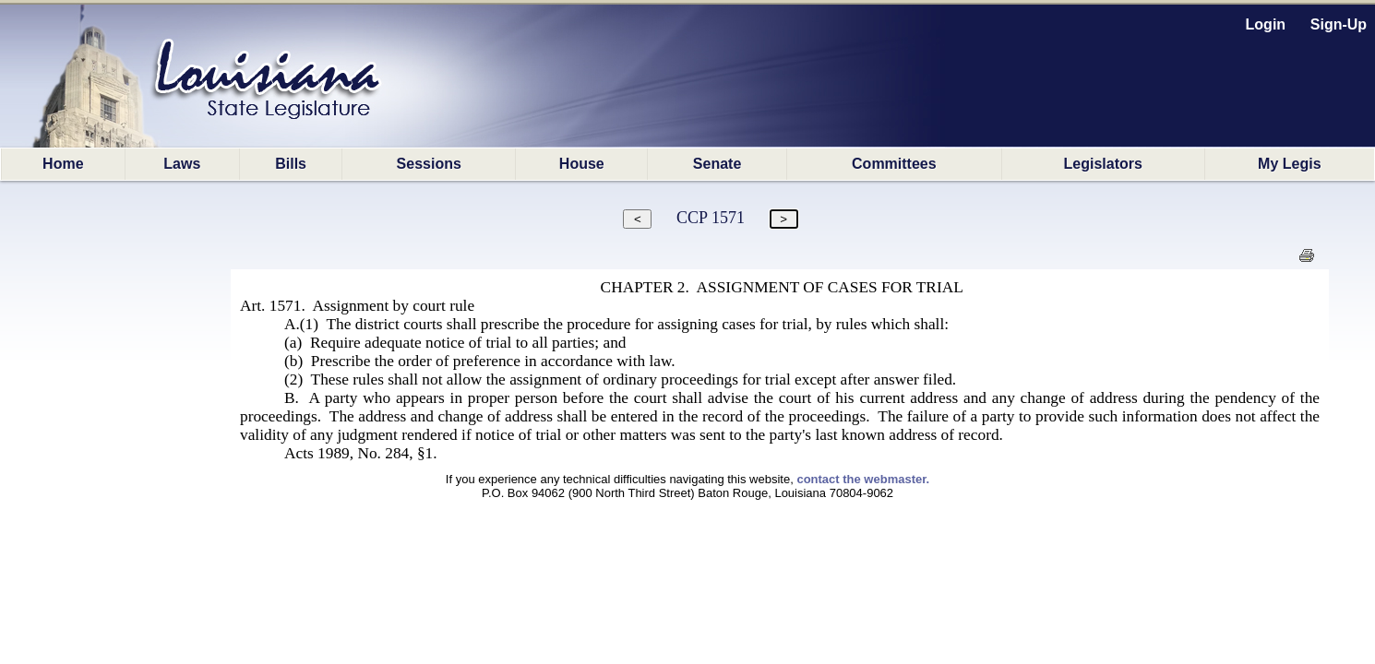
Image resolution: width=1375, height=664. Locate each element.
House (581, 164)
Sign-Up (1338, 24)
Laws (181, 164)
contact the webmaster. (862, 479)
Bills (290, 164)
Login (1266, 24)
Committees (894, 164)
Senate (717, 164)
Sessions (429, 164)
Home (62, 164)
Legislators (1103, 164)
